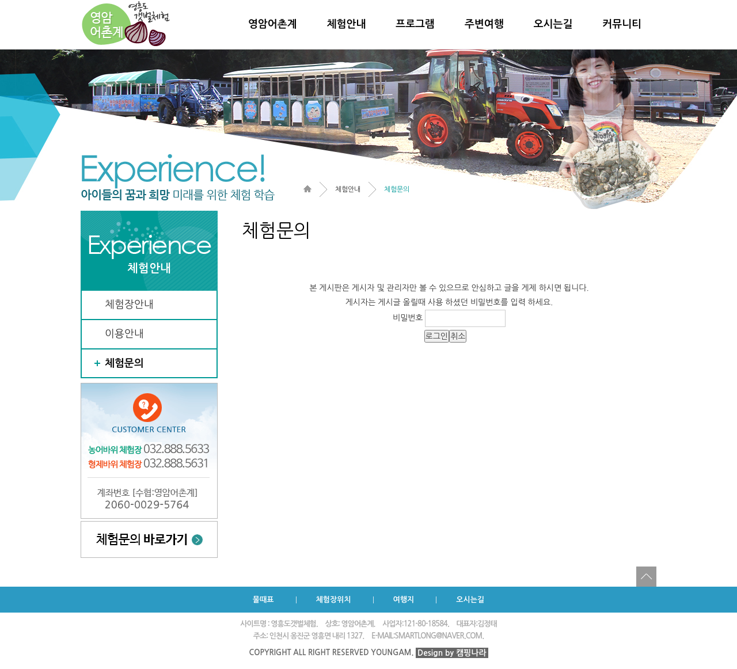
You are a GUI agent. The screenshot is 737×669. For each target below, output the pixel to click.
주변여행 (484, 24)
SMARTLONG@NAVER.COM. (439, 636)
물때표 (263, 599)
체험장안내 (129, 304)
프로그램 (415, 24)
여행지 (404, 599)
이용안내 (124, 334)
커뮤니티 (621, 24)
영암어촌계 (272, 24)
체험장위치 (333, 599)
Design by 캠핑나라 (452, 653)
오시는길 (553, 24)
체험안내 (346, 24)
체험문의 (124, 363)
